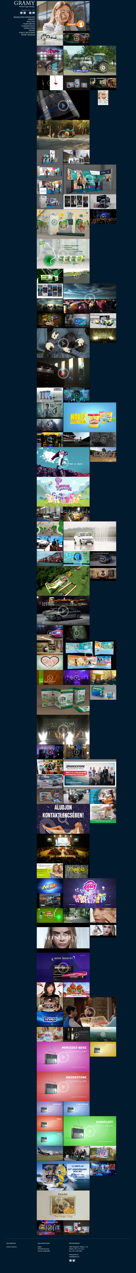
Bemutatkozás (11, 1243)
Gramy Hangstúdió (44, 1251)
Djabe (40, 1247)
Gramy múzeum (11, 1247)
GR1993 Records (43, 1249)
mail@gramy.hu (74, 1257)
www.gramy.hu (74, 1254)
